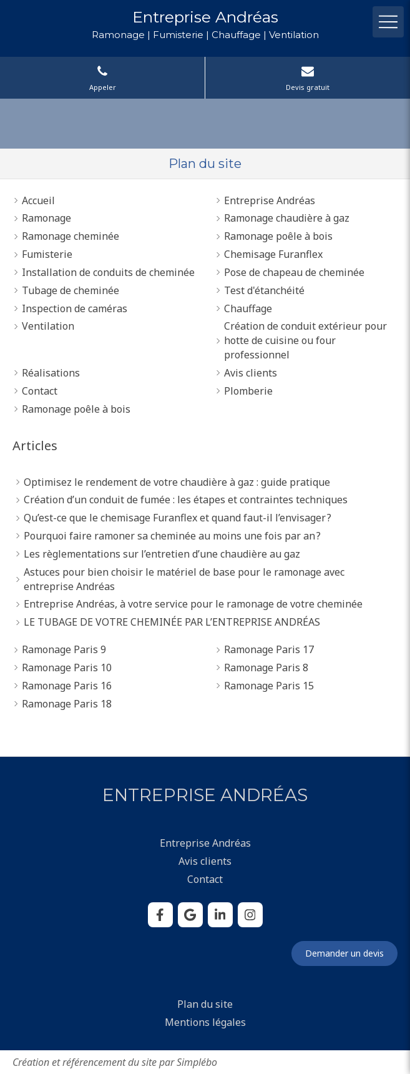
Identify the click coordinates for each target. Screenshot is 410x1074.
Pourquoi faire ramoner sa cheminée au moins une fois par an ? (172, 536)
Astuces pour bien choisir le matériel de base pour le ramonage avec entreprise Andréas (184, 579)
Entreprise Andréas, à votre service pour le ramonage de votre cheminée (193, 604)
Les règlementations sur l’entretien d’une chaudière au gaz (162, 554)
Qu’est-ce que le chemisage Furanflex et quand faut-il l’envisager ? (177, 518)
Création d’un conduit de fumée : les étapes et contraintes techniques (186, 499)
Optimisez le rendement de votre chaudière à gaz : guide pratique (177, 482)
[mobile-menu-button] (388, 21)
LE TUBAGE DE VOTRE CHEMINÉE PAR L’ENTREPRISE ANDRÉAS (172, 622)
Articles (34, 445)
